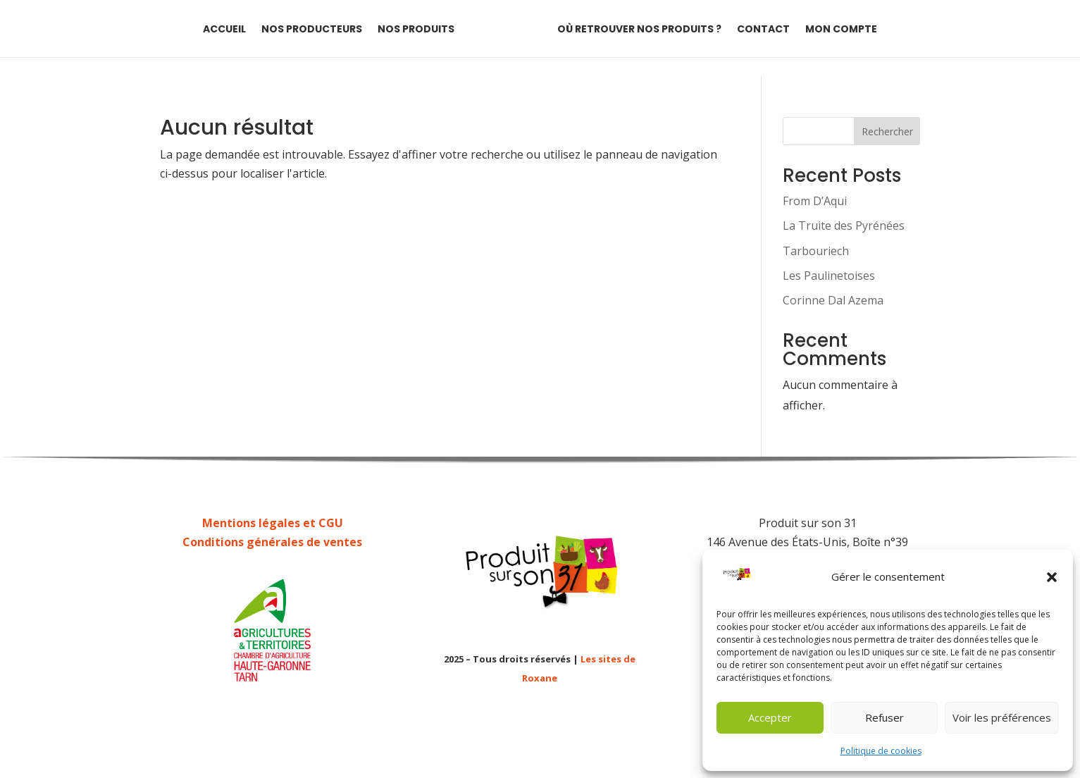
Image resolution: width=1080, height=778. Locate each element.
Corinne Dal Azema (833, 300)
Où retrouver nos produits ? (639, 30)
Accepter (770, 717)
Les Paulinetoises (829, 275)
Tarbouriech (816, 251)
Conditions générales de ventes (272, 542)
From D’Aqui (815, 201)
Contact (763, 30)
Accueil (224, 30)
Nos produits (416, 30)
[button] (1052, 577)
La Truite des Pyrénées (844, 225)
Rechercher (887, 131)
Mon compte (841, 30)
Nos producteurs (311, 30)
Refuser (884, 717)
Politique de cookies (880, 751)
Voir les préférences (1001, 717)
